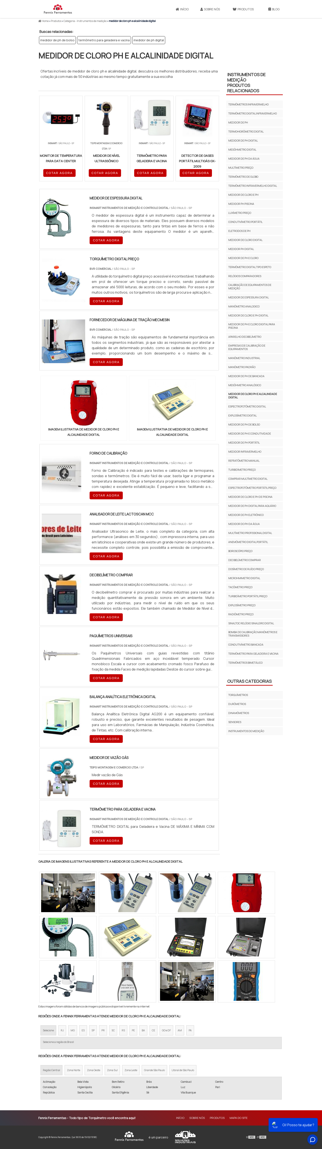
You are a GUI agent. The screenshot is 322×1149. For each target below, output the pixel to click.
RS (123, 1030)
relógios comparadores (244, 276)
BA (143, 1030)
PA (190, 1030)
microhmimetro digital (244, 578)
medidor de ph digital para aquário (252, 506)
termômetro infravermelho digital (252, 186)
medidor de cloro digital (245, 240)
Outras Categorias (249, 681)
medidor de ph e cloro (243, 258)
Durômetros (237, 704)
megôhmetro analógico (244, 385)
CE (153, 1030)
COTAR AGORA (59, 173)
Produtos (243, 9)
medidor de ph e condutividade (249, 433)
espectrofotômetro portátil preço (252, 488)
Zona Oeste (93, 1070)
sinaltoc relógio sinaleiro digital (251, 623)
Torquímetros (238, 695)
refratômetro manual (244, 461)
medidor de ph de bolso (57, 40)
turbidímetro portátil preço (247, 596)
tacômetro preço (240, 587)
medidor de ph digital (149, 40)
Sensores (234, 722)
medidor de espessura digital (248, 297)
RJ (62, 1030)
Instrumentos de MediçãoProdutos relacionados (246, 83)
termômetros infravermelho (248, 104)
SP (93, 1030)
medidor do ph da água (244, 524)
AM (180, 1030)
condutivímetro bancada (245, 644)
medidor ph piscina (241, 204)
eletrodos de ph (239, 231)
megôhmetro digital (242, 149)
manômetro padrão (241, 367)
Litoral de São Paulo (183, 1070)
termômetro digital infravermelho (252, 113)
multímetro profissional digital (250, 533)
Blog (274, 9)
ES (83, 1030)
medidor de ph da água (244, 158)
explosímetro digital (242, 415)
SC (113, 1030)
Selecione (48, 1030)
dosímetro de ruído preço (246, 569)
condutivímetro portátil (245, 222)
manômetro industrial (244, 358)
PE (133, 1030)
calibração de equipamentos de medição (249, 286)
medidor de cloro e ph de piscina (250, 497)
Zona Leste (130, 1070)
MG (73, 1030)
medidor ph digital (241, 249)
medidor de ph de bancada (246, 376)
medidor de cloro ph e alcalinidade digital (252, 395)
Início (182, 9)
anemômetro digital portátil (248, 542)
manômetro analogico (244, 306)
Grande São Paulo (154, 1070)
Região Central (51, 1070)
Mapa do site (238, 1118)
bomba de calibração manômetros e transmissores (252, 633)
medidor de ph (238, 122)
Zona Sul (112, 1070)
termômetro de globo (243, 177)
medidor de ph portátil (244, 442)
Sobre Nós (210, 9)
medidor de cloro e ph (243, 195)
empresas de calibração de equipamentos (246, 347)
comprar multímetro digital (248, 479)
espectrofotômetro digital (247, 406)
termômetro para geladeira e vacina (104, 40)
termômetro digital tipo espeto (249, 267)
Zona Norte (73, 1070)
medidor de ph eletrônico (246, 515)
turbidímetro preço (242, 470)
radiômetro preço (241, 614)
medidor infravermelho (244, 451)
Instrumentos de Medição (246, 731)
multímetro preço (240, 168)
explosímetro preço (241, 605)
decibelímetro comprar (244, 560)
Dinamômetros (238, 713)
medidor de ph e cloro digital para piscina (251, 326)
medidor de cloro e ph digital (248, 315)
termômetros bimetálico (245, 663)
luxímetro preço (239, 213)
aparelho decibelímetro (244, 337)
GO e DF (166, 1030)
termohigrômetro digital (246, 131)
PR (103, 1030)
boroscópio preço (240, 551)
